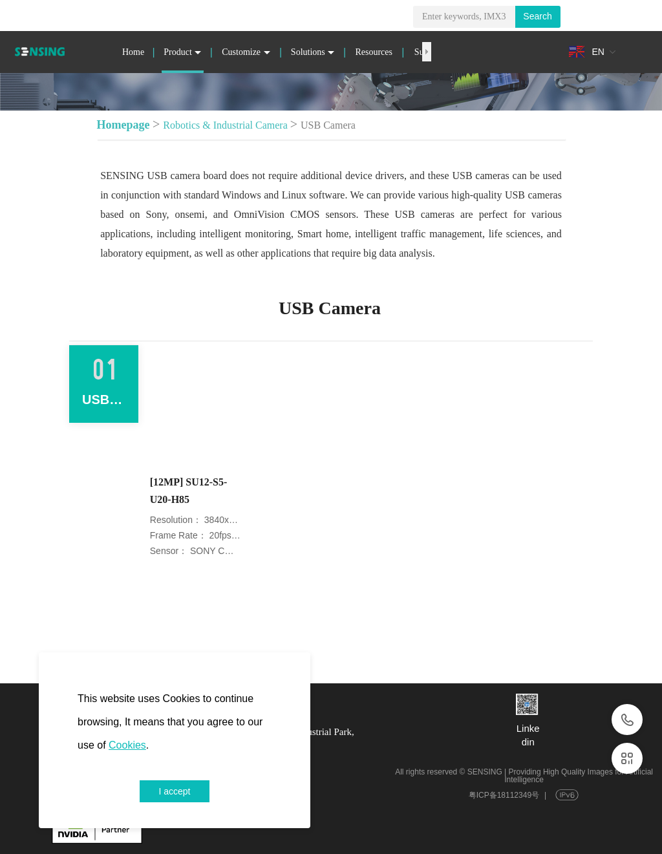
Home (133, 52)
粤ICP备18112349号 (504, 795)
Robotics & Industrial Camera (225, 125)
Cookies (127, 745)
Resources (373, 52)
